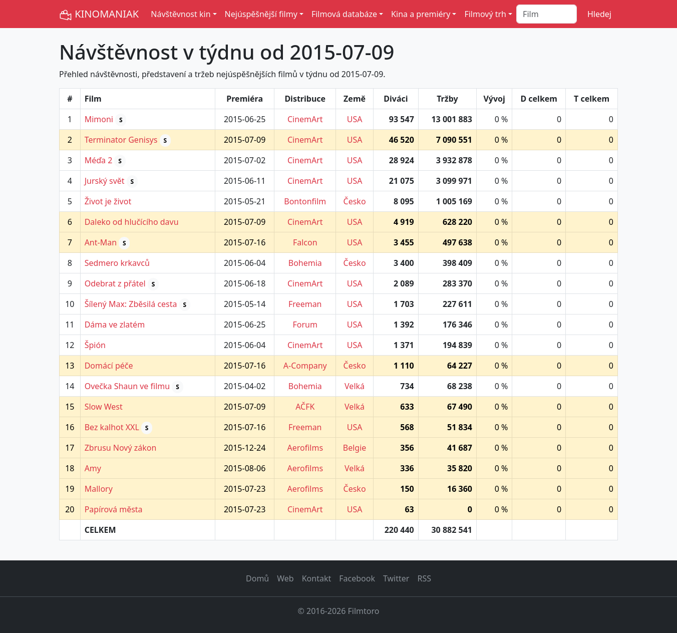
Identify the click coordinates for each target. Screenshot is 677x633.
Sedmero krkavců (117, 262)
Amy (93, 468)
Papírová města (114, 509)
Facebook (357, 578)
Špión (95, 345)
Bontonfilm (305, 201)
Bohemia (305, 262)
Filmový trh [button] (485, 14)
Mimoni (99, 119)
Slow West (104, 406)
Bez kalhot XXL (112, 427)
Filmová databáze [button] (344, 14)
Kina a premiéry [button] (420, 14)
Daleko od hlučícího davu (132, 221)
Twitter (396, 578)
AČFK (304, 406)
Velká (355, 386)
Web (285, 578)
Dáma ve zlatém (115, 324)
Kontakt (316, 578)
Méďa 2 (99, 160)
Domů (257, 578)
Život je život (108, 201)
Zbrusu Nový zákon (121, 447)
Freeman (304, 303)
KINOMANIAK (99, 14)
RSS (424, 578)
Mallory (99, 488)
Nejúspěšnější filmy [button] (261, 14)
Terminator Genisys (121, 139)
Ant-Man (101, 242)
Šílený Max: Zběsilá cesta (131, 303)
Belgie (355, 447)
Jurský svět (105, 180)
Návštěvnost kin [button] (180, 14)
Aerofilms (305, 447)
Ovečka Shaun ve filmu (127, 386)
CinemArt (305, 119)
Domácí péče (109, 365)
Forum (305, 324)
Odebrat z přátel (115, 283)
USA (355, 119)
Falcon (305, 242)
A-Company (305, 365)
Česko (355, 201)
